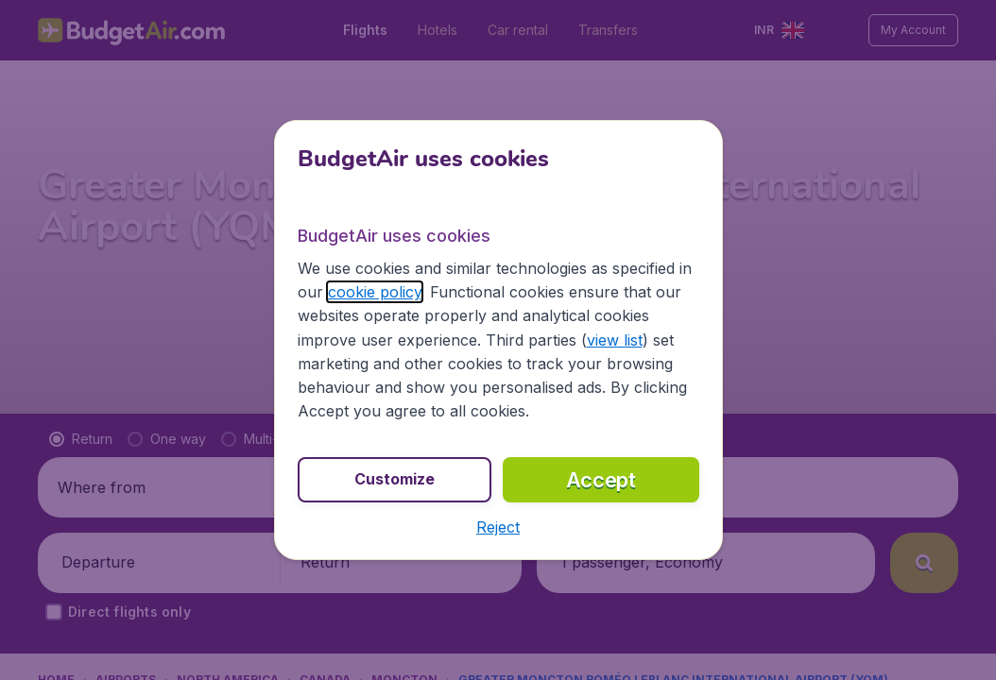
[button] (498, 527)
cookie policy (374, 291)
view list (615, 340)
